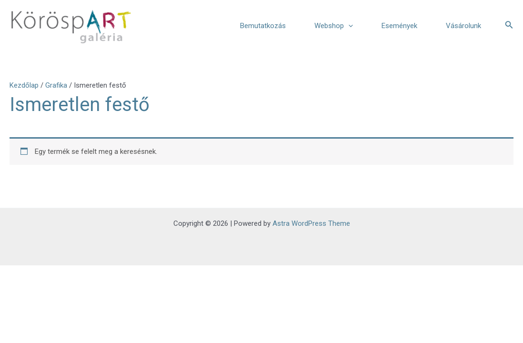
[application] (348, 26)
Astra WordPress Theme (311, 223)
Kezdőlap (24, 85)
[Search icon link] (509, 25)
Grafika (56, 85)
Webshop (333, 26)
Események (399, 25)
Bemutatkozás (263, 25)
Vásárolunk (463, 25)
